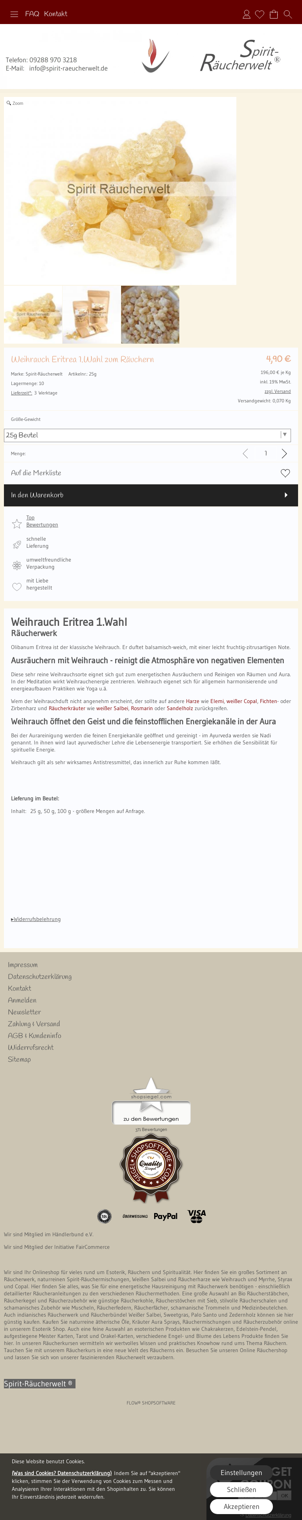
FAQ (32, 14)
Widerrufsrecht (30, 1048)
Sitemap (19, 1059)
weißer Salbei (112, 708)
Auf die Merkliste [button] (36, 473)
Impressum (23, 965)
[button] (14, 14)
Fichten (268, 701)
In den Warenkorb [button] (37, 495)
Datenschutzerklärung (40, 977)
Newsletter (24, 1012)
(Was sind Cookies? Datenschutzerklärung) (62, 1473)
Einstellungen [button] (241, 1472)
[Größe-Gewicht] (147, 435)
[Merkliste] (259, 14)
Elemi (217, 701)
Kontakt (55, 14)
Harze (192, 701)
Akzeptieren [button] (242, 1506)
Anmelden (246, 14)
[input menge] (265, 453)
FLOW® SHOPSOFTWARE (151, 1403)
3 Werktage (34, 393)
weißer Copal (241, 701)
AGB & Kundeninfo (34, 1036)
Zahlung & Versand (34, 1024)
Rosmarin (142, 708)
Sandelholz (179, 708)
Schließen (241, 1489)
